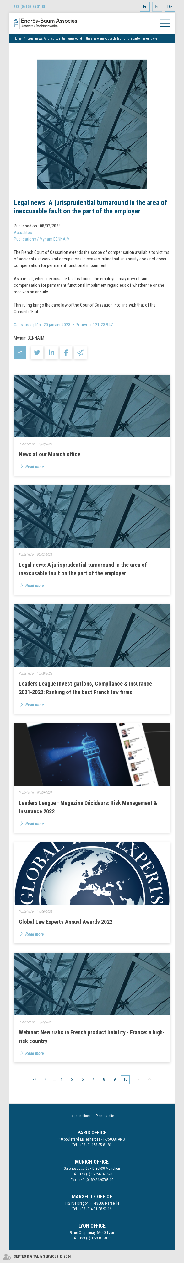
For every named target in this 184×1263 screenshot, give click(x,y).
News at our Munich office (49, 454)
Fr (144, 6)
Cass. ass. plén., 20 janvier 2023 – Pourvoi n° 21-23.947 (63, 324)
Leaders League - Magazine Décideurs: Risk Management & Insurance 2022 (88, 807)
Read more (34, 466)
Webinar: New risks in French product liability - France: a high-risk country (92, 1036)
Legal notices (80, 1116)
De (169, 6)
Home (18, 38)
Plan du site (105, 1116)
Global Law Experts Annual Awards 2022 (65, 921)
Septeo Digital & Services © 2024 (42, 1257)
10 (125, 1079)
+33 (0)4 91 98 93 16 (95, 1209)
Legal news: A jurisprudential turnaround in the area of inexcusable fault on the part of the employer (92, 38)
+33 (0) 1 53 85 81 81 (95, 1238)
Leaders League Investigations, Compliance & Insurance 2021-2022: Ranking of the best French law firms (85, 687)
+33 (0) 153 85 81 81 (30, 6)
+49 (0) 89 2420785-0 (95, 1174)
